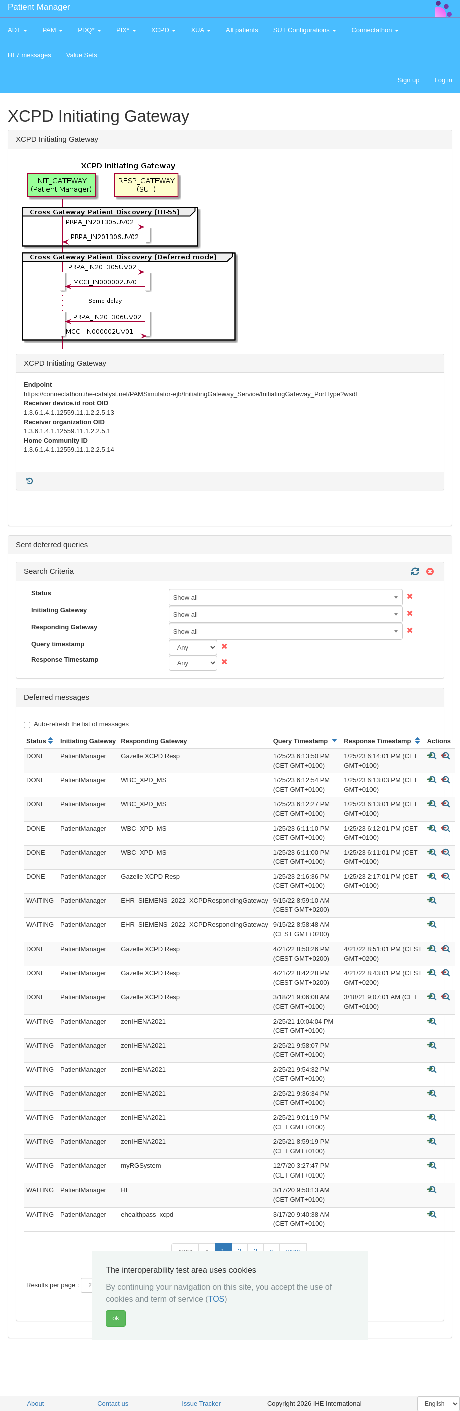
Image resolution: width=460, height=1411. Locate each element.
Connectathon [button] (375, 30)
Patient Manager (39, 7)
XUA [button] (201, 30)
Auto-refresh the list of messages (76, 724)
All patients (242, 30)
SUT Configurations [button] (305, 30)
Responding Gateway (64, 627)
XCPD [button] (163, 30)
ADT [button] (17, 30)
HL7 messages (29, 55)
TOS (216, 1299)
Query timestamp (57, 644)
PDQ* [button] (89, 30)
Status (41, 593)
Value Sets (81, 55)
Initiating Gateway (59, 610)
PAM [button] (52, 30)
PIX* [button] (126, 30)
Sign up (408, 80)
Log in (443, 80)
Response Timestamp (64, 659)
